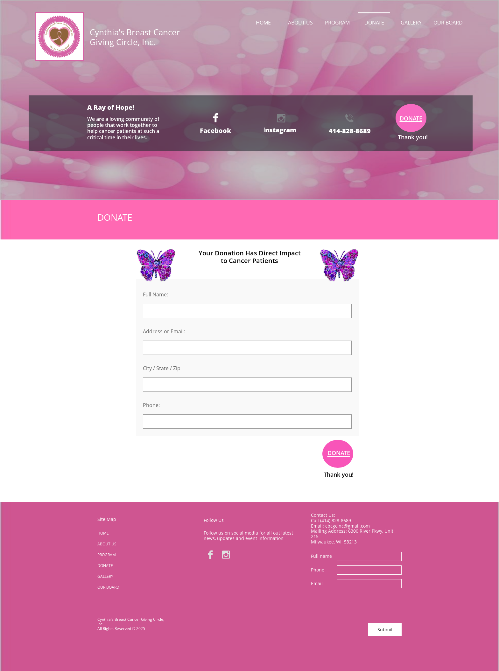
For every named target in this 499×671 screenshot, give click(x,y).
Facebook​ (215, 130)
